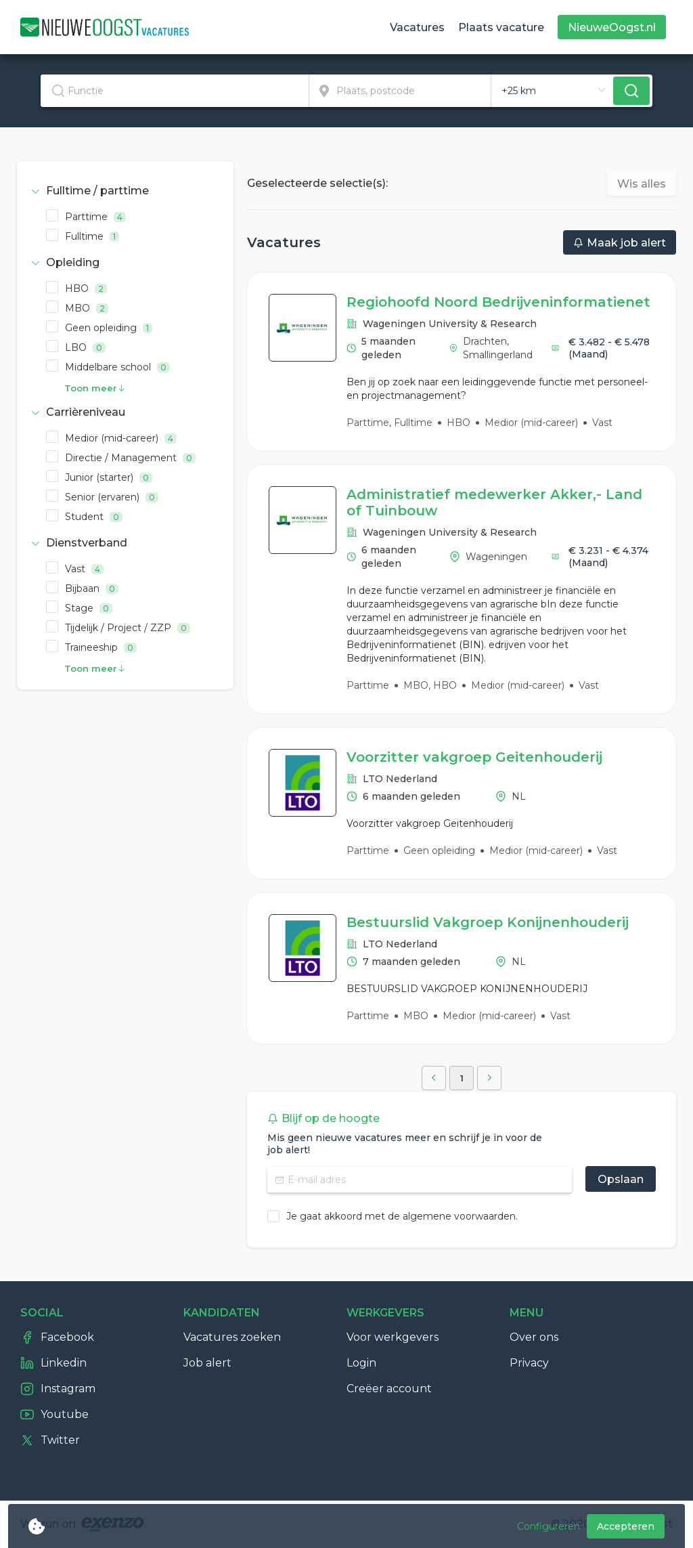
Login (361, 1362)
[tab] (125, 191)
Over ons (534, 1337)
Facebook (57, 1337)
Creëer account (389, 1388)
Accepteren (625, 1526)
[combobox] (175, 90)
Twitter (50, 1440)
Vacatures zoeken (232, 1337)
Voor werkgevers (392, 1337)
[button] (125, 191)
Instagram (57, 1389)
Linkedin (53, 1363)
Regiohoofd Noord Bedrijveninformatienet (498, 302)
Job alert (207, 1362)
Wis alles (641, 183)
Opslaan (621, 1179)
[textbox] (175, 90)
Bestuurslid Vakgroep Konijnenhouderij (487, 922)
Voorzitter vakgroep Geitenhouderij (474, 757)
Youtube (54, 1414)
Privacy (529, 1362)
